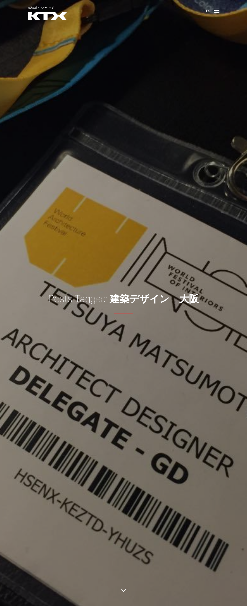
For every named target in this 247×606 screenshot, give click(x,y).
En (208, 11)
